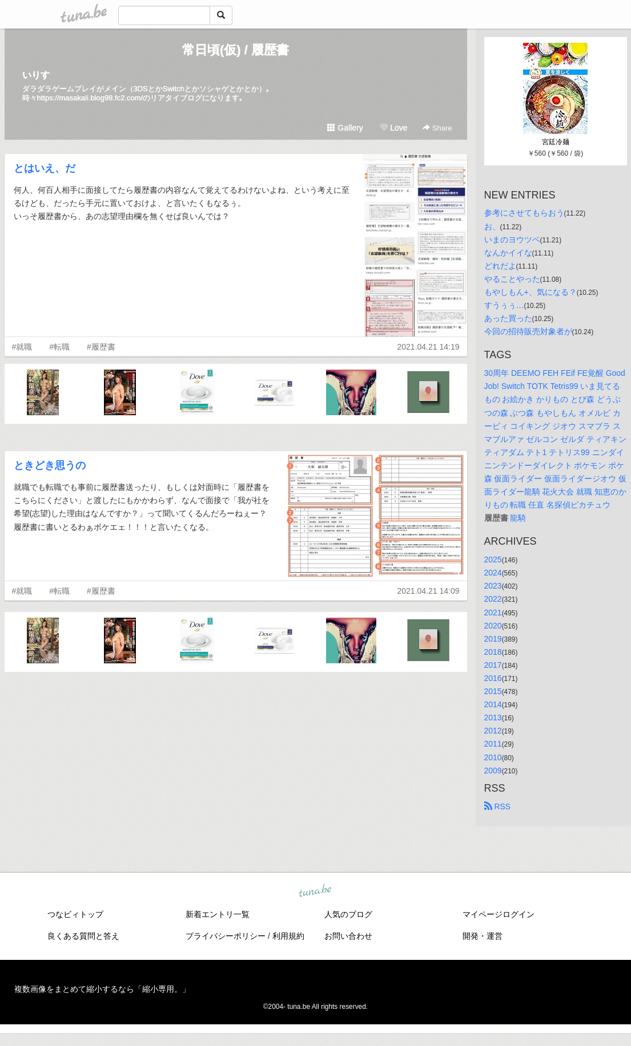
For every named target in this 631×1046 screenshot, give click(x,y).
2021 (493, 612)
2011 (493, 743)
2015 (493, 691)
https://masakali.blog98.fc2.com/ (90, 98)
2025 (493, 559)
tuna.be (315, 891)
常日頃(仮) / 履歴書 (235, 50)
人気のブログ (348, 914)
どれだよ (500, 265)
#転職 (59, 346)
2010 (493, 757)
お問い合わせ (348, 935)
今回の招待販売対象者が (528, 331)
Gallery (345, 127)
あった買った (508, 318)
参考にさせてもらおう (524, 212)
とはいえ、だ (44, 168)
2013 (493, 717)
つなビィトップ (75, 914)
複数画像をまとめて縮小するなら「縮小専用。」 (102, 989)
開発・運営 (483, 935)
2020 (493, 625)
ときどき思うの (50, 465)
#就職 (22, 346)
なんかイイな (508, 252)
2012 (493, 730)
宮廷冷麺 (555, 142)
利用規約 (288, 935)
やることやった (512, 278)
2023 (493, 585)
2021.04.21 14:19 (428, 346)
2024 (493, 572)
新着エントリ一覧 (218, 914)
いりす (36, 75)
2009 (493, 770)
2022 (493, 598)
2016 (493, 678)
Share (437, 128)
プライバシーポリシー (226, 935)
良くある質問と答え (83, 935)
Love (393, 127)
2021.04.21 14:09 (428, 590)
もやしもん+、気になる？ (530, 292)
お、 (492, 226)
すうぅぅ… (504, 305)
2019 (493, 638)
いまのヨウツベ (512, 239)
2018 (493, 651)
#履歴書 (101, 346)
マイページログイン (498, 914)
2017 (493, 665)
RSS (497, 806)
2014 (493, 704)
